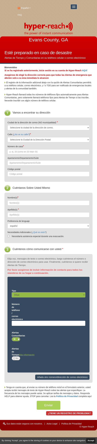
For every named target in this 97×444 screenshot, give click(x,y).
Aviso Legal (52, 423)
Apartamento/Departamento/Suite (23, 158)
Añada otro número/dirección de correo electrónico (62, 377)
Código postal (13, 169)
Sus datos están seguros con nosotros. (23, 423)
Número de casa (15, 146)
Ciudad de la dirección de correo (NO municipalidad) (32, 122)
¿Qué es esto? (39, 232)
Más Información (26, 355)
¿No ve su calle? (21, 134)
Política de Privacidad (67, 396)
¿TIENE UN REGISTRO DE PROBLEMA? (69, 413)
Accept (91, 440)
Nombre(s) (12, 197)
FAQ (20, 15)
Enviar (48, 405)
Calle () (18, 134)
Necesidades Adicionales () (27, 232)
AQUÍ (84, 70)
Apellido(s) (12, 209)
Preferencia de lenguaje (18, 221)
